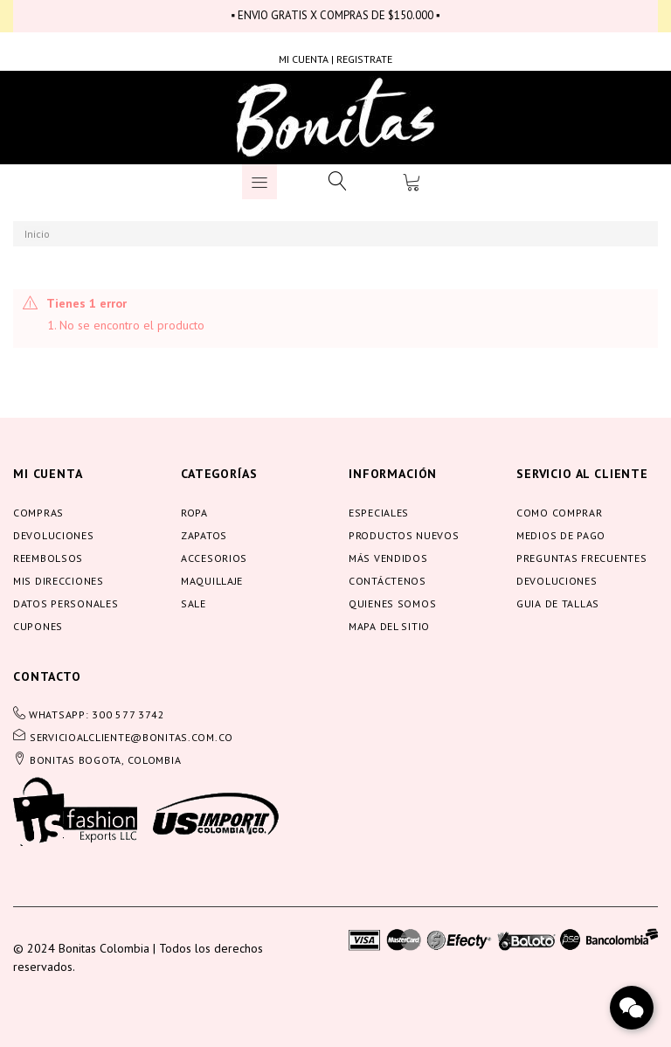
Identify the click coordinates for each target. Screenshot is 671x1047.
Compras (38, 512)
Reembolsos (48, 558)
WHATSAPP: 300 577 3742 (97, 714)
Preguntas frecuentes (581, 558)
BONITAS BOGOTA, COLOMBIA (105, 759)
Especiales (379, 512)
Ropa (194, 512)
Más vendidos (388, 558)
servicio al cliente (582, 474)
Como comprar (559, 512)
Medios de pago (560, 535)
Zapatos (204, 535)
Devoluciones (53, 535)
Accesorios (214, 558)
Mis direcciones (58, 580)
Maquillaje (212, 580)
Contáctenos (387, 580)
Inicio (37, 233)
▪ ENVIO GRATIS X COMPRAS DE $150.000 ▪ (335, 15)
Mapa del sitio (389, 626)
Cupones (38, 626)
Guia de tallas (557, 603)
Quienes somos (392, 603)
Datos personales (66, 603)
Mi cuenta (48, 474)
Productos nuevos (404, 535)
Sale (193, 603)
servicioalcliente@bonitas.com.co (131, 737)
